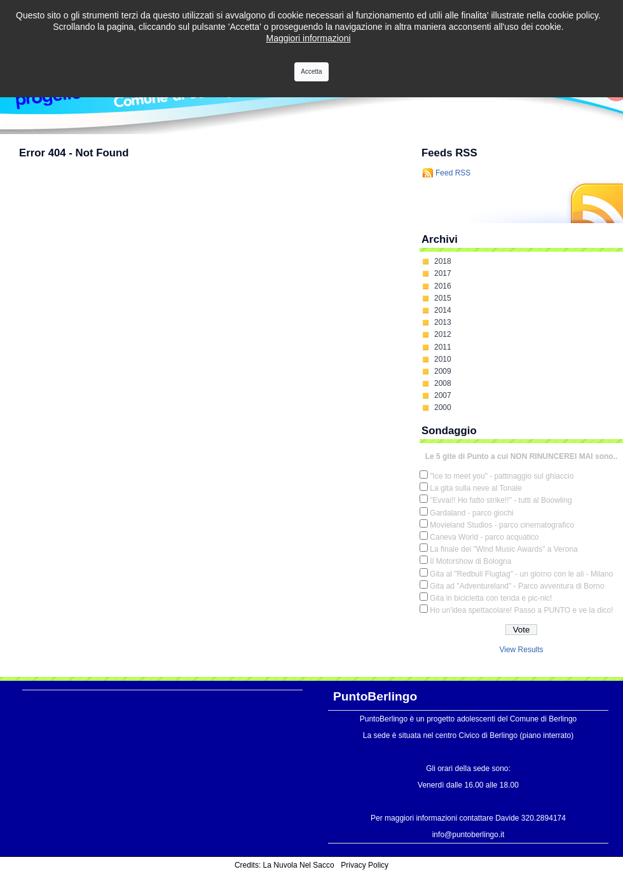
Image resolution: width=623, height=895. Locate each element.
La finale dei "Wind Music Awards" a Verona (503, 549)
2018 (442, 261)
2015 (442, 298)
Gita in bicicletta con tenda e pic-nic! (491, 598)
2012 (442, 334)
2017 (442, 273)
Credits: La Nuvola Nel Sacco (284, 865)
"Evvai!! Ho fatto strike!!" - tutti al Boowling (501, 500)
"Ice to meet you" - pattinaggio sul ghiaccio (501, 476)
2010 (442, 359)
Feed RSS (452, 172)
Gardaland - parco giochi (471, 513)
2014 (442, 310)
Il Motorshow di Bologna (470, 561)
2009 (442, 371)
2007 (442, 395)
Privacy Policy (364, 865)
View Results (521, 649)
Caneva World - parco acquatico (484, 537)
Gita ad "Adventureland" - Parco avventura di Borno (517, 586)
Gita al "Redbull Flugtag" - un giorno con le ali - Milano (521, 574)
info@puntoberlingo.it (468, 834)
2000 (442, 407)
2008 (442, 383)
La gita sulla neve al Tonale (476, 488)
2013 (442, 322)
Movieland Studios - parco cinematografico (502, 525)
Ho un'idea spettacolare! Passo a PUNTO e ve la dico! (521, 610)
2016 (442, 286)
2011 (442, 347)
